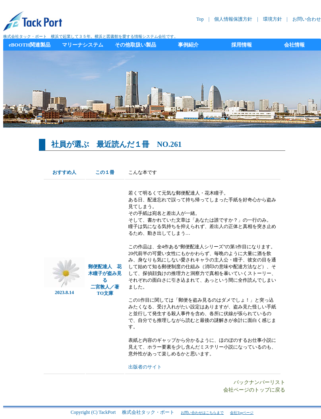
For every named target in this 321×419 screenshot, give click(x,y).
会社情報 (294, 45)
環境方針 (272, 19)
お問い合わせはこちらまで (202, 413)
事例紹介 (188, 45)
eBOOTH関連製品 (29, 45)
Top (200, 19)
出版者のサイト (145, 367)
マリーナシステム (82, 45)
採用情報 (241, 45)
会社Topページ (241, 413)
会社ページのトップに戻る (254, 390)
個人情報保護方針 (233, 19)
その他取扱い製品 (135, 45)
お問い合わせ (306, 19)
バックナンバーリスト (259, 382)
